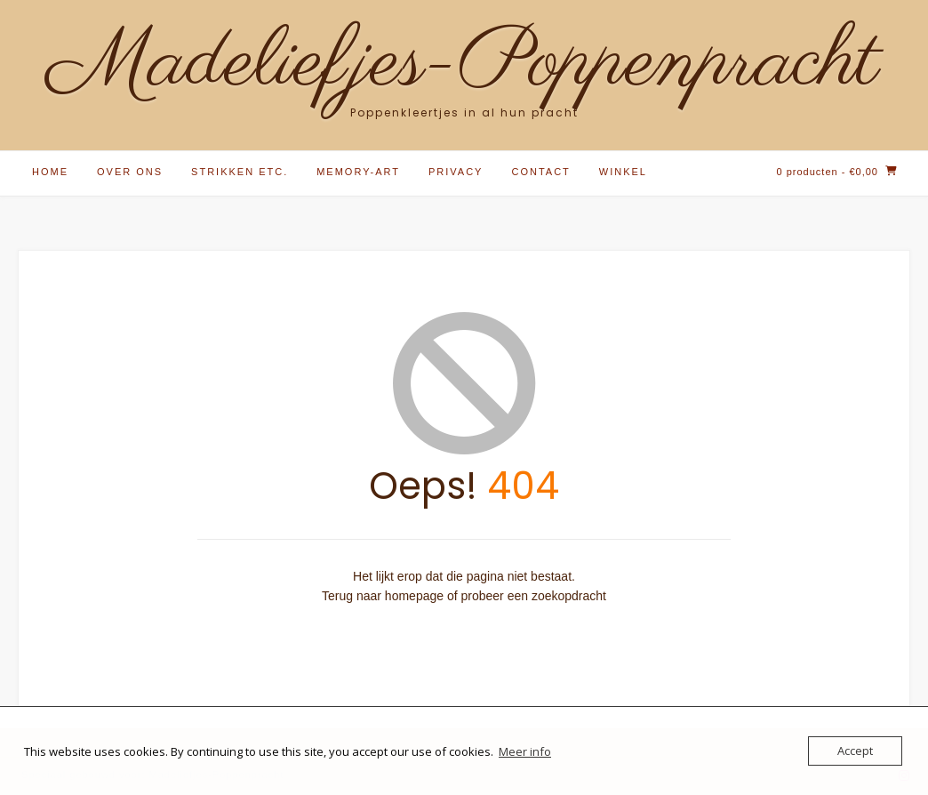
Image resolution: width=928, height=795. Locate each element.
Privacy (455, 171)
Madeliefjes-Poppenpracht (464, 64)
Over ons (130, 171)
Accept (855, 751)
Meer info (525, 751)
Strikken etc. (239, 171)
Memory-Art (358, 171)
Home (50, 171)
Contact (540, 171)
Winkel (623, 171)
